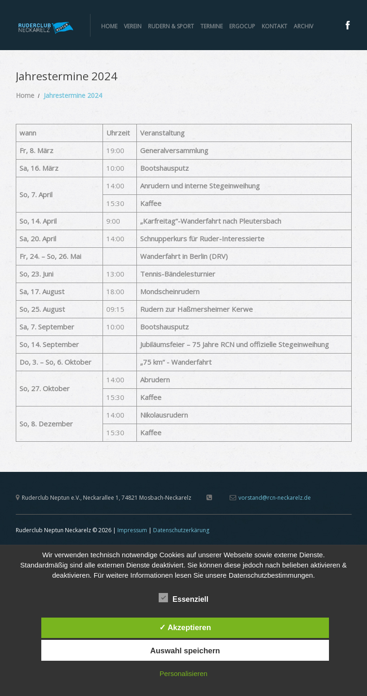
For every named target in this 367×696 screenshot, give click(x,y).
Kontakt (274, 26)
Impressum (132, 530)
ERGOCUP (242, 26)
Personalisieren (183, 673)
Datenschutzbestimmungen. (272, 575)
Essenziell (183, 598)
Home (109, 26)
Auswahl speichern (185, 650)
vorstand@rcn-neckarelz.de (274, 498)
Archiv (303, 26)
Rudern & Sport (171, 26)
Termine (211, 26)
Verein (133, 26)
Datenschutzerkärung (181, 530)
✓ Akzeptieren (185, 627)
